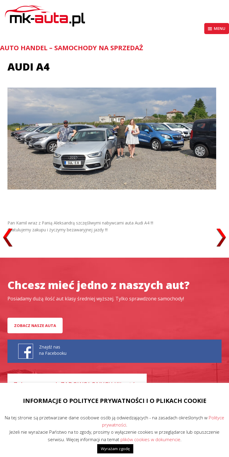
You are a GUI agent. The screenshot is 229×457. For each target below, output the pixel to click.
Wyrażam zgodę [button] (115, 448)
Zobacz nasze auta (35, 325)
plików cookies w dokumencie (150, 439)
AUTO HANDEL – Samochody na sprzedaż (71, 47)
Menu (216, 28)
